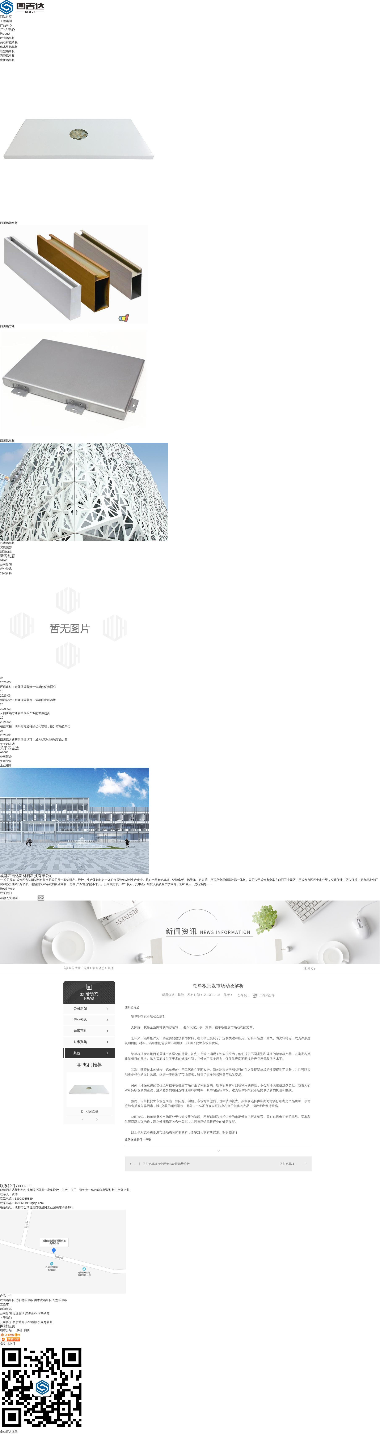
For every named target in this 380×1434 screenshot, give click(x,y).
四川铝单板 (7, 440)
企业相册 (6, 765)
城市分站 (6, 1330)
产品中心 (6, 25)
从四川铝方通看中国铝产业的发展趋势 (25, 713)
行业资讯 (6, 568)
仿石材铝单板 (9, 42)
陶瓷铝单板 (7, 55)
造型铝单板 (7, 51)
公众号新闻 (45, 1322)
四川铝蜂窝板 (9, 223)
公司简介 (6, 756)
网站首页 (6, 16)
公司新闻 (6, 564)
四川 (27, 1330)
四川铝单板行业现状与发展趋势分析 (166, 1163)
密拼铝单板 (7, 60)
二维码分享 (267, 995)
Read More (7, 888)
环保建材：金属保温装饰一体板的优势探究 (28, 686)
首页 (86, 968)
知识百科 (6, 573)
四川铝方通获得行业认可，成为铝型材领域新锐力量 (34, 739)
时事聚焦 (44, 1313)
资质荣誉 (6, 547)
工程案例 (6, 21)
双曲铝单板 (7, 38)
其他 (111, 968)
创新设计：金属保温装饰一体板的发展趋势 (28, 700)
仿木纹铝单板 (9, 46)
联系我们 (6, 893)
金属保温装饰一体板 (138, 1139)
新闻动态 (6, 551)
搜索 (41, 897)
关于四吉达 (7, 744)
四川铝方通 (7, 326)
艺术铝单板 (7, 543)
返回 (309, 968)
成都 (19, 1330)
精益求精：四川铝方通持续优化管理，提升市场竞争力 (35, 726)
